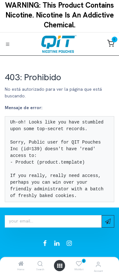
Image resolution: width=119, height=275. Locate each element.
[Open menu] (59, 266)
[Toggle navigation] (7, 44)
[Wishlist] (78, 264)
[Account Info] (98, 264)
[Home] (21, 264)
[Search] (40, 264)
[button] (108, 221)
